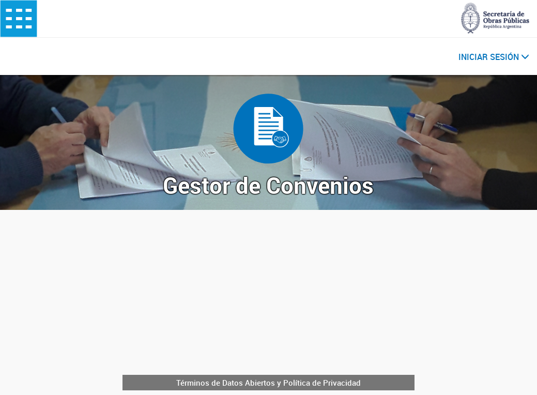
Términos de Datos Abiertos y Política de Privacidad (268, 382)
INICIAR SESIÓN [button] (493, 57)
